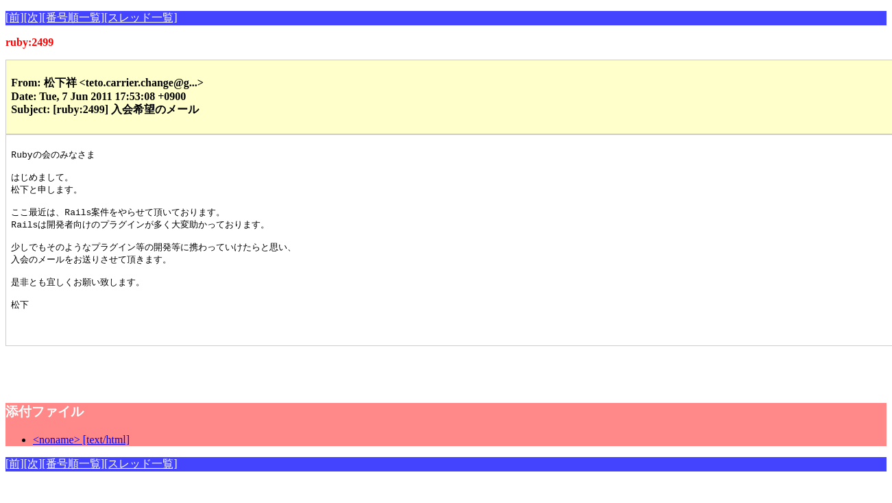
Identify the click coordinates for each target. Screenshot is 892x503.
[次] (33, 17)
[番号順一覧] (73, 17)
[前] (14, 17)
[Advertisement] (165, 387)
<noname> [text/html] (81, 460)
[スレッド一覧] (141, 17)
